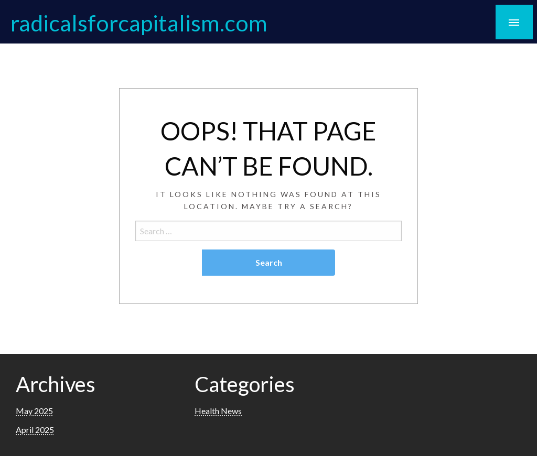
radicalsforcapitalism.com (138, 22)
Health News (218, 411)
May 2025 (34, 411)
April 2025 (35, 430)
